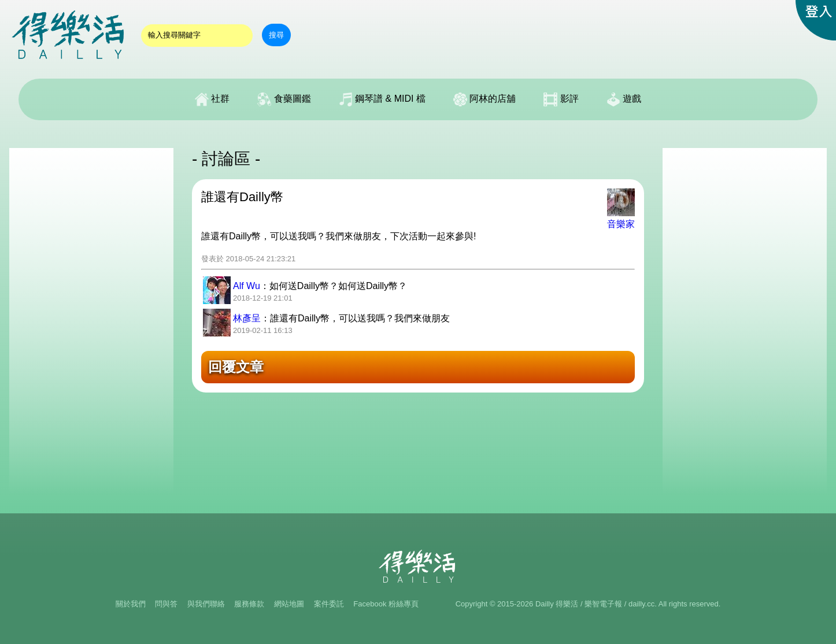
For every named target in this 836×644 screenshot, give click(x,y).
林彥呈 (247, 318)
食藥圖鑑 (283, 99)
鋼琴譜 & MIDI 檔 (382, 99)
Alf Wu (246, 286)
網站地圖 (289, 603)
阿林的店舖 (484, 99)
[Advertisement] (91, 321)
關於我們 (131, 603)
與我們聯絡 (206, 603)
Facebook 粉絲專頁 (386, 603)
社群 (212, 99)
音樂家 (621, 224)
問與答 (166, 603)
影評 (560, 99)
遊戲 (623, 99)
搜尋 (276, 35)
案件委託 (329, 603)
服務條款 (249, 603)
